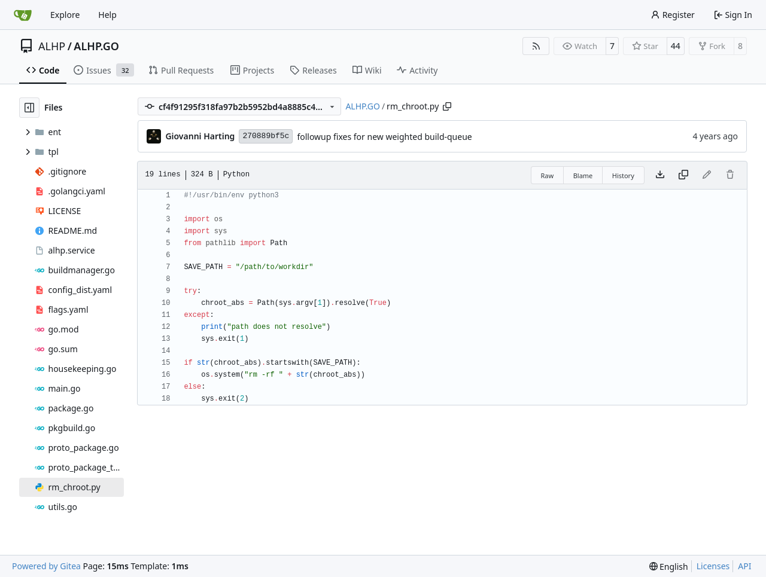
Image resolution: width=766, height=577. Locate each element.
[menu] (668, 566)
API (744, 566)
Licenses (713, 566)
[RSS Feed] (536, 46)
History (623, 175)
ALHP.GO (96, 46)
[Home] (22, 15)
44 (675, 45)
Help (107, 14)
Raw (547, 175)
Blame (583, 175)
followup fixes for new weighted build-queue (384, 136)
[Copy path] (447, 106)
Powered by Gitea (46, 566)
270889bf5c (265, 136)
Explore (65, 14)
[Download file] (660, 175)
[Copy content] (683, 175)
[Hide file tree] (29, 107)
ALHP (51, 46)
